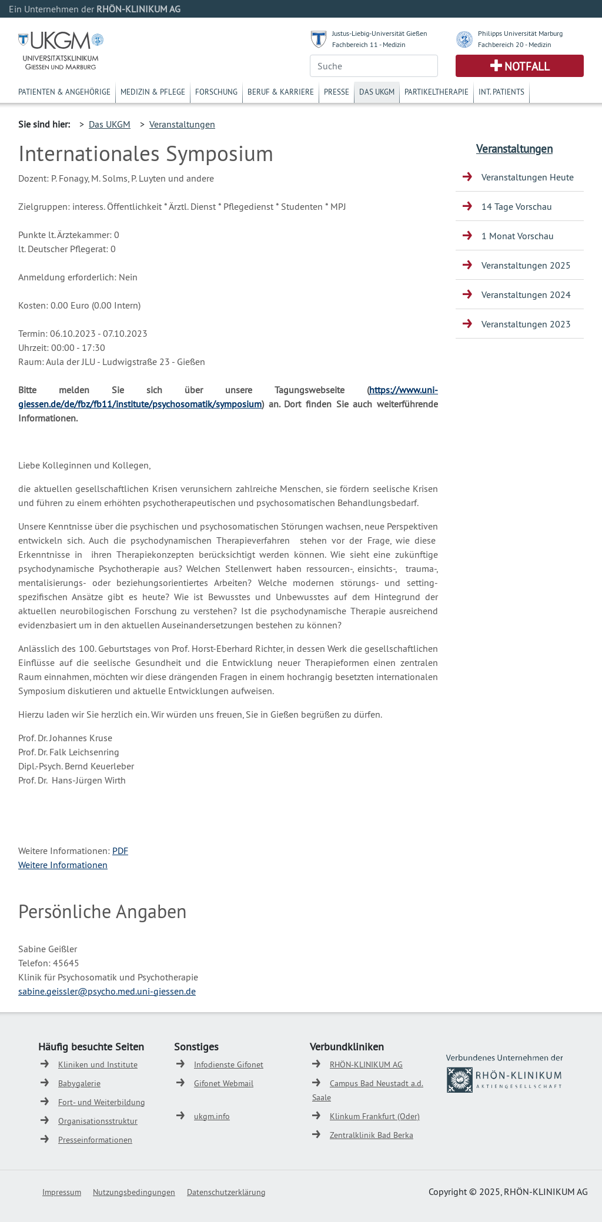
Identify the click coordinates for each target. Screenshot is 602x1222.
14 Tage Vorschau (516, 206)
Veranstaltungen (182, 124)
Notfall (527, 66)
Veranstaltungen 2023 (526, 324)
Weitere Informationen (63, 865)
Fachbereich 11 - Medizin (369, 44)
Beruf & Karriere (281, 91)
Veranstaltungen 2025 (526, 265)
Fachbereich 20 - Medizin (514, 44)
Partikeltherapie (436, 91)
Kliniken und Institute (98, 1064)
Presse (336, 91)
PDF (120, 850)
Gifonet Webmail (223, 1083)
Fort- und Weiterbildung (101, 1102)
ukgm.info (212, 1116)
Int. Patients (501, 91)
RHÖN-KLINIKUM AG (366, 1064)
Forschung (216, 91)
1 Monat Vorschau (517, 236)
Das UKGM (376, 91)
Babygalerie (79, 1083)
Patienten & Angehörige (64, 91)
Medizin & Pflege (153, 91)
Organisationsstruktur (98, 1121)
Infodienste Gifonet (228, 1064)
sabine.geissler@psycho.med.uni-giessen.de (107, 991)
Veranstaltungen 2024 (526, 294)
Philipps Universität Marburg (520, 33)
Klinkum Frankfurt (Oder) (375, 1116)
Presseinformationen (95, 1139)
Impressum (61, 1192)
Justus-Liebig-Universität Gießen (379, 33)
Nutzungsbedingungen (134, 1192)
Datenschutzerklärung (226, 1192)
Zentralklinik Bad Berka (371, 1135)
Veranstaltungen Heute (527, 177)
